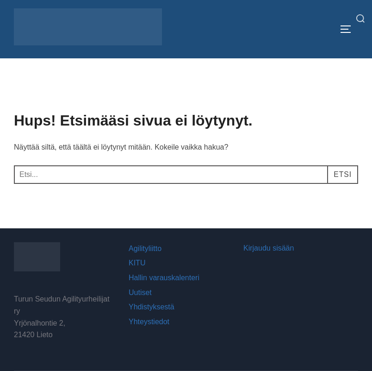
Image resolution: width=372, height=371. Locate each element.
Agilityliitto (145, 248)
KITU (137, 263)
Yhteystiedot (149, 322)
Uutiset (140, 292)
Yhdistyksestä (151, 307)
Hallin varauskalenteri (164, 278)
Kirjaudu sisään (268, 248)
